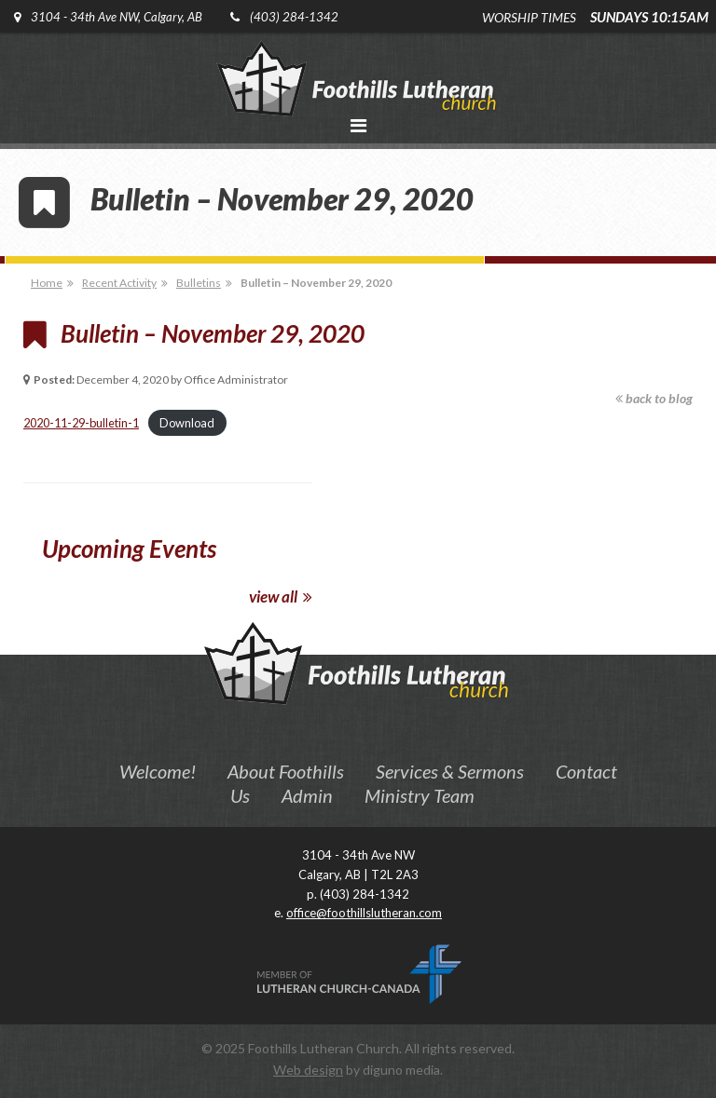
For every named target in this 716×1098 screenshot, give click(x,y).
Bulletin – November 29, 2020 (316, 283)
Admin (307, 795)
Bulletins (198, 283)
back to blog (654, 398)
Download (186, 422)
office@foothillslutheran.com (364, 912)
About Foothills (285, 771)
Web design (308, 1070)
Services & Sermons (450, 771)
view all (280, 596)
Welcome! (157, 771)
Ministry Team (420, 795)
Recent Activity (119, 283)
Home (46, 283)
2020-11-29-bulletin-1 (81, 422)
